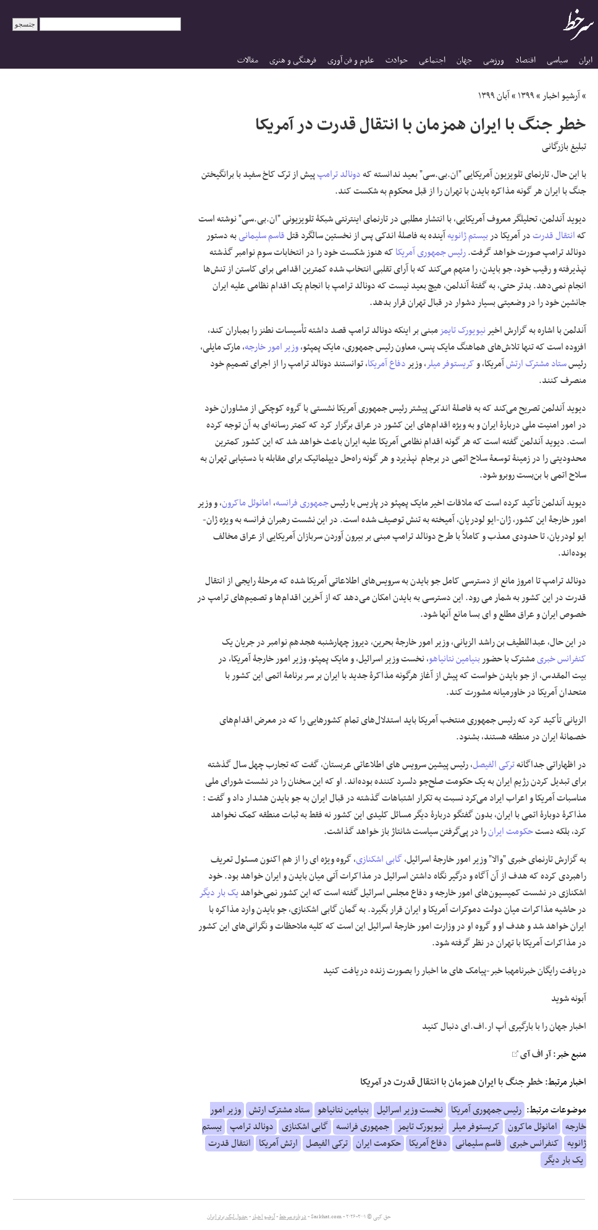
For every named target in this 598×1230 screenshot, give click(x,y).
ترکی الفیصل (494, 765)
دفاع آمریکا (387, 364)
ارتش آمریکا (278, 1143)
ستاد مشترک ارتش (536, 364)
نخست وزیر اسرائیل (410, 1110)
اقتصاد (525, 60)
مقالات (247, 60)
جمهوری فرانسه (302, 503)
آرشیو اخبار (561, 96)
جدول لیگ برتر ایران (227, 1217)
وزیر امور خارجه (271, 347)
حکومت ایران (510, 832)
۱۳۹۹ (526, 96)
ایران (585, 60)
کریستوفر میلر (450, 364)
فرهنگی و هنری (292, 60)
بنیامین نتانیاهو (454, 659)
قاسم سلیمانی (261, 236)
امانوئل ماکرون (246, 503)
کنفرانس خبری (561, 659)
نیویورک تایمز (463, 330)
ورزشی (493, 60)
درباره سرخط (292, 1217)
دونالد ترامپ (339, 174)
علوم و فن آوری (350, 60)
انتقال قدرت (554, 236)
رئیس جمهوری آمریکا (430, 252)
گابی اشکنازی (379, 859)
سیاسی (557, 60)
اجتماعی (432, 60)
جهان (464, 60)
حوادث (396, 60)
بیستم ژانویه (467, 236)
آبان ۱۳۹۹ (494, 96)
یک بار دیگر (219, 893)
